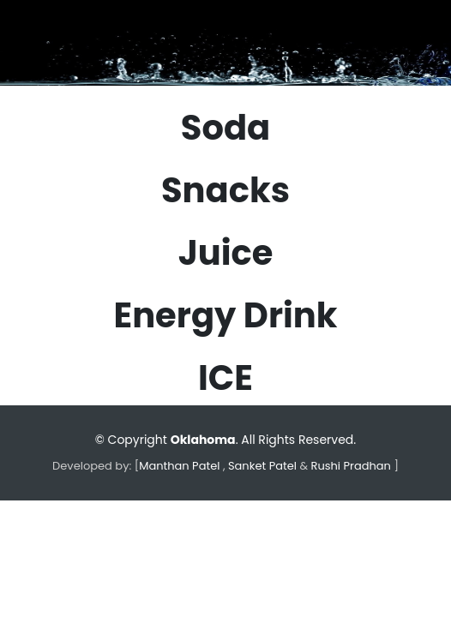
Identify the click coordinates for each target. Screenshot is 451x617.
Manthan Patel (179, 466)
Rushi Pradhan (351, 466)
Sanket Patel (260, 466)
